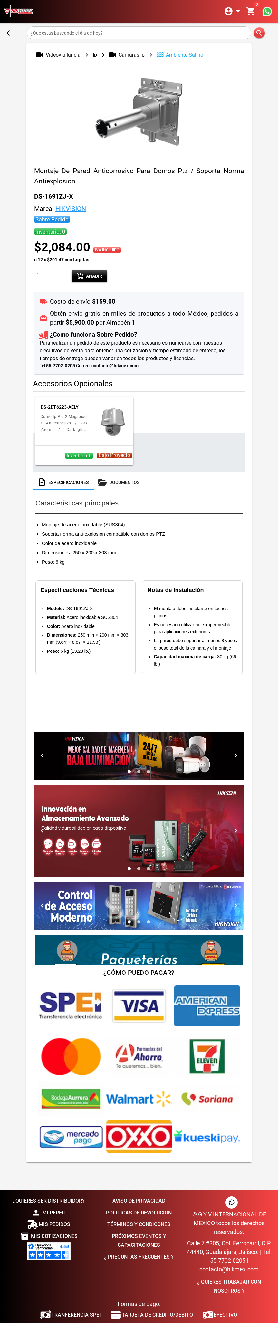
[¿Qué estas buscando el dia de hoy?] (139, 32)
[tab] (63, 482)
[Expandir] (233, 11)
